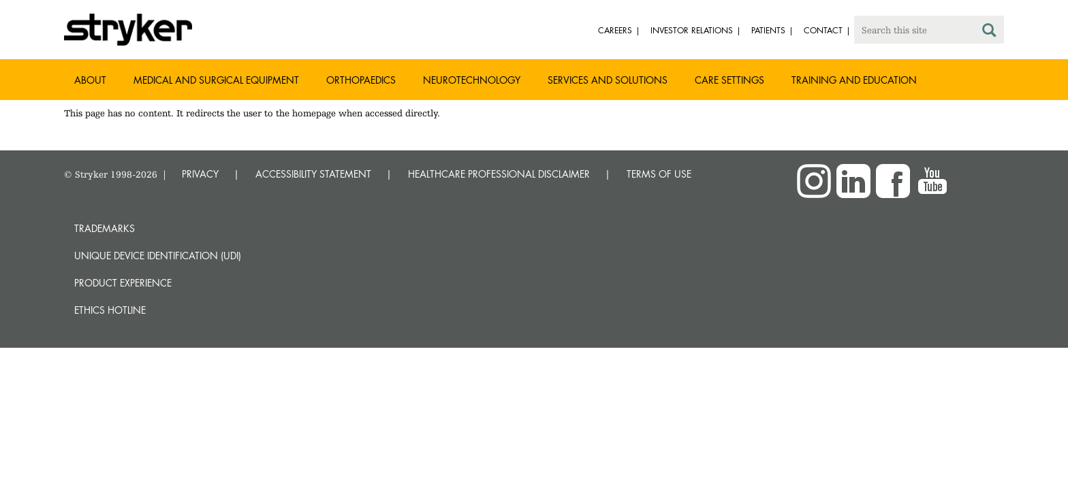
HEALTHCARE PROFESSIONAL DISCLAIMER (499, 173)
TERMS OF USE (659, 173)
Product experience (123, 282)
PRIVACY (200, 173)
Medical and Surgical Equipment (216, 80)
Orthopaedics (361, 80)
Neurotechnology (471, 80)
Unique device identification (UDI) (157, 255)
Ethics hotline (110, 310)
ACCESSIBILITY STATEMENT (313, 173)
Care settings (729, 80)
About (90, 80)
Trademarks (104, 228)
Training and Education (854, 80)
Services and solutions (608, 80)
